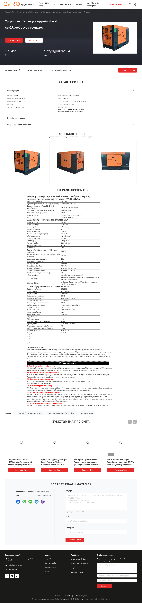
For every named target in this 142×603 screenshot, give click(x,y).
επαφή (47, 571)
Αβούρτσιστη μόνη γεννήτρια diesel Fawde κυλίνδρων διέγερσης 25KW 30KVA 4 (54, 462)
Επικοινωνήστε (75, 540)
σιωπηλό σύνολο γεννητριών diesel (30, 413)
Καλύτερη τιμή (14, 40)
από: (68, 516)
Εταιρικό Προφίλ (50, 559)
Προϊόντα (20, 12)
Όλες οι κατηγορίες (77, 572)
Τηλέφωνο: (70, 528)
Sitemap (57, 596)
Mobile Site (67, 596)
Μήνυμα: (69, 491)
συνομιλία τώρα (34, 40)
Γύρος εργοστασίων (50, 563)
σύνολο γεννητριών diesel (35, 12)
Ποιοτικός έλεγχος (50, 567)
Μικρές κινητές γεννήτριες (79, 568)
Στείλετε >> (104, 586)
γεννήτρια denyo (87, 413)
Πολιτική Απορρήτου (81, 596)
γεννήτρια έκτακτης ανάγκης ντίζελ (61, 413)
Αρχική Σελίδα (10, 12)
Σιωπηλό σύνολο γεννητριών (79, 563)
